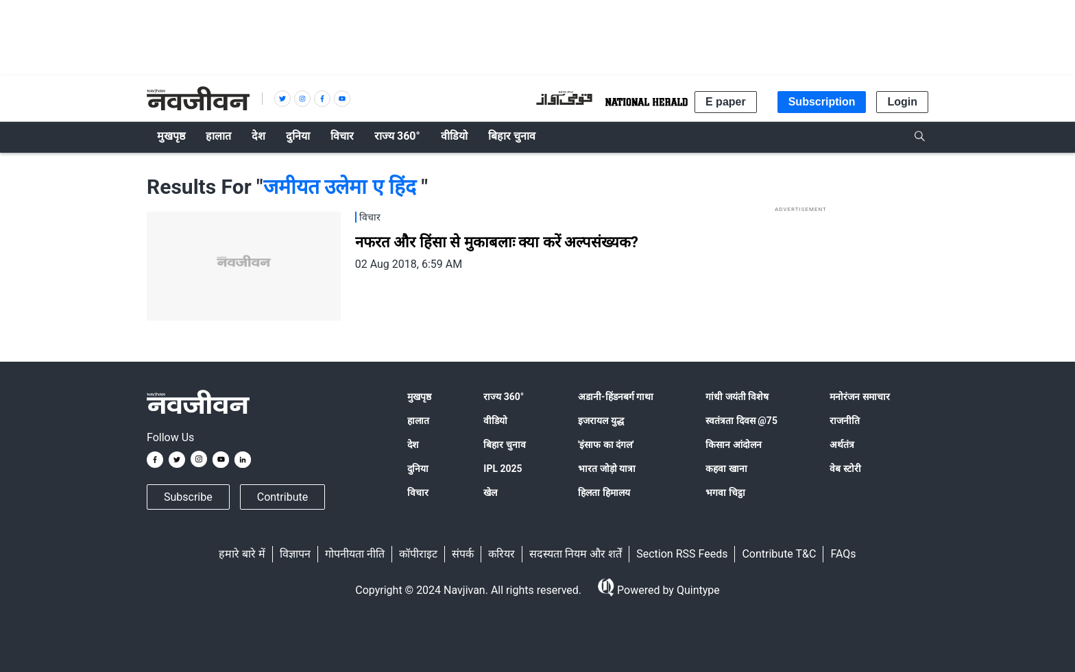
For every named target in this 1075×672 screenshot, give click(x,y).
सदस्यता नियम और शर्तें (575, 553)
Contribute (282, 496)
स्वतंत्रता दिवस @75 (741, 420)
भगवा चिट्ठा (725, 492)
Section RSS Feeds (681, 553)
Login (902, 102)
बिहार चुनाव (504, 444)
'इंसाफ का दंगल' (605, 444)
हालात (418, 420)
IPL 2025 (502, 468)
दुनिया (417, 468)
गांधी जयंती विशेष (737, 396)
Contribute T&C (779, 553)
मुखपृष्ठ (419, 396)
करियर (501, 553)
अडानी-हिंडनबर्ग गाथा (615, 396)
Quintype (697, 590)
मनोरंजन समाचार (859, 396)
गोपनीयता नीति (355, 553)
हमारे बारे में (242, 553)
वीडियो (495, 420)
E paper (725, 102)
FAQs (843, 553)
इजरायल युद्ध (600, 420)
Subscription (822, 102)
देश (413, 444)
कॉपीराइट (418, 553)
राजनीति (845, 420)
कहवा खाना (726, 468)
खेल (490, 492)
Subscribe (188, 496)
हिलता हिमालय (603, 492)
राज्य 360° (503, 396)
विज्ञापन (295, 553)
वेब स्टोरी (845, 468)
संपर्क (463, 553)
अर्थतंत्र (842, 444)
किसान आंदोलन (733, 444)
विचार (417, 492)
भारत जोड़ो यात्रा (607, 468)
